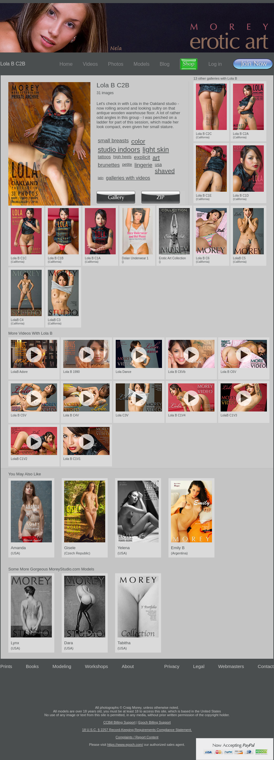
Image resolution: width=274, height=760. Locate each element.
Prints (6, 666)
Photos (115, 64)
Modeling (61, 666)
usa (158, 164)
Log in (215, 64)
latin (100, 178)
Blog (164, 64)
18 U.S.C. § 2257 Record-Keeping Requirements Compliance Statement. (137, 730)
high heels (122, 156)
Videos (90, 64)
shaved (165, 171)
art (156, 157)
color (138, 141)
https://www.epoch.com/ (125, 744)
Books (32, 666)
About (128, 666)
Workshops (96, 666)
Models (142, 64)
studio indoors (119, 149)
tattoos (104, 156)
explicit (142, 157)
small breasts (113, 141)
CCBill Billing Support (119, 722)
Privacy (171, 666)
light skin (156, 149)
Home (66, 64)
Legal (199, 666)
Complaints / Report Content (137, 737)
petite (127, 164)
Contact (266, 666)
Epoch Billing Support (154, 722)
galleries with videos (128, 178)
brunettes (109, 165)
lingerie (143, 165)
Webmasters (231, 666)
